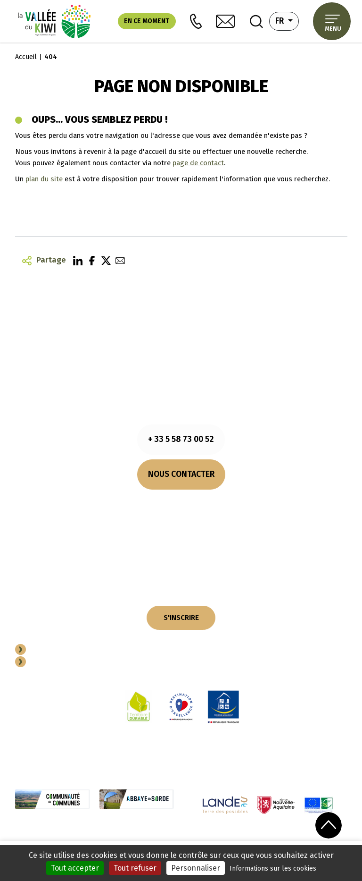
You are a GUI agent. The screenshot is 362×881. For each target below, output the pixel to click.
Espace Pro (50, 663)
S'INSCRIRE (181, 617)
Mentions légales (80, 840)
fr (287, 20)
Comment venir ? (181, 514)
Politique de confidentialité (178, 840)
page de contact (198, 163)
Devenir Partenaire (65, 650)
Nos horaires (181, 503)
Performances (284, 840)
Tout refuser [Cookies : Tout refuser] (135, 868)
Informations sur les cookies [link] (273, 868)
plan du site (44, 179)
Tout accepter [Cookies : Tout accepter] (75, 868)
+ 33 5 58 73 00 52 (181, 439)
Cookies (121, 840)
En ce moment (146, 21)
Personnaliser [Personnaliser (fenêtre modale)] (195, 868)
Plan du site (241, 840)
